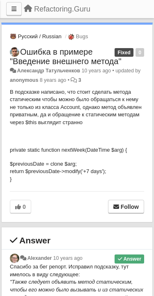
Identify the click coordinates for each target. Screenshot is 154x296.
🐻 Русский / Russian (36, 36)
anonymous (24, 80)
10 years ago (68, 258)
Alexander (39, 258)
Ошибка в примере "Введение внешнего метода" (65, 56)
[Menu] (14, 9)
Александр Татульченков (48, 71)
